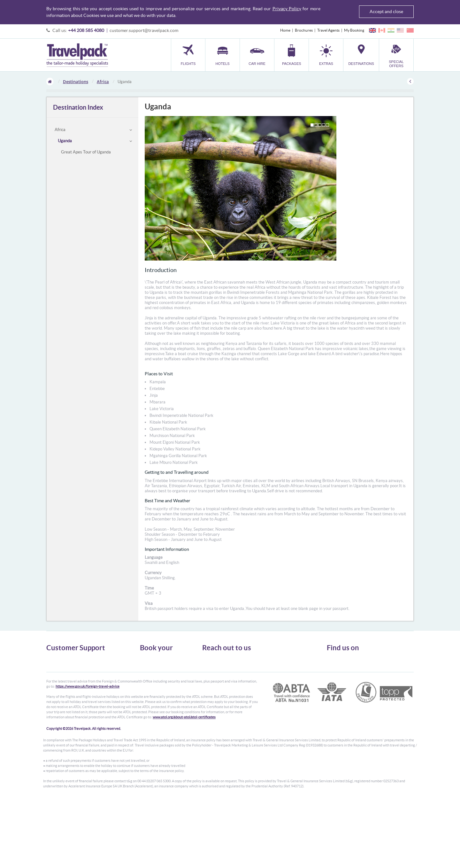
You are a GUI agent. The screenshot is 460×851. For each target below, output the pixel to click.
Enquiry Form (58, 687)
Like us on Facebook (348, 671)
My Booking (354, 30)
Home (285, 30)
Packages (147, 676)
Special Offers (151, 699)
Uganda (65, 140)
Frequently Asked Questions (70, 682)
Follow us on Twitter (348, 661)
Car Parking (149, 687)
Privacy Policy (286, 8)
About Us (54, 659)
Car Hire (147, 670)
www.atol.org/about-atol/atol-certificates (184, 767)
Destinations (75, 81)
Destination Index (78, 107)
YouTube (339, 681)
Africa (103, 81)
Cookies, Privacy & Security (68, 676)
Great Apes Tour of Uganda (86, 152)
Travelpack (77, 55)
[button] (326, 55)
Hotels (145, 664)
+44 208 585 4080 (86, 30)
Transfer (147, 682)
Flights (145, 659)
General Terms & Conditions (69, 664)
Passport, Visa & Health (65, 670)
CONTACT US (213, 703)
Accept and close (386, 11)
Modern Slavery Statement (68, 693)
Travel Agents (328, 30)
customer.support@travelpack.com (144, 30)
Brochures (304, 30)
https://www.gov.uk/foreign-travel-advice (87, 736)
